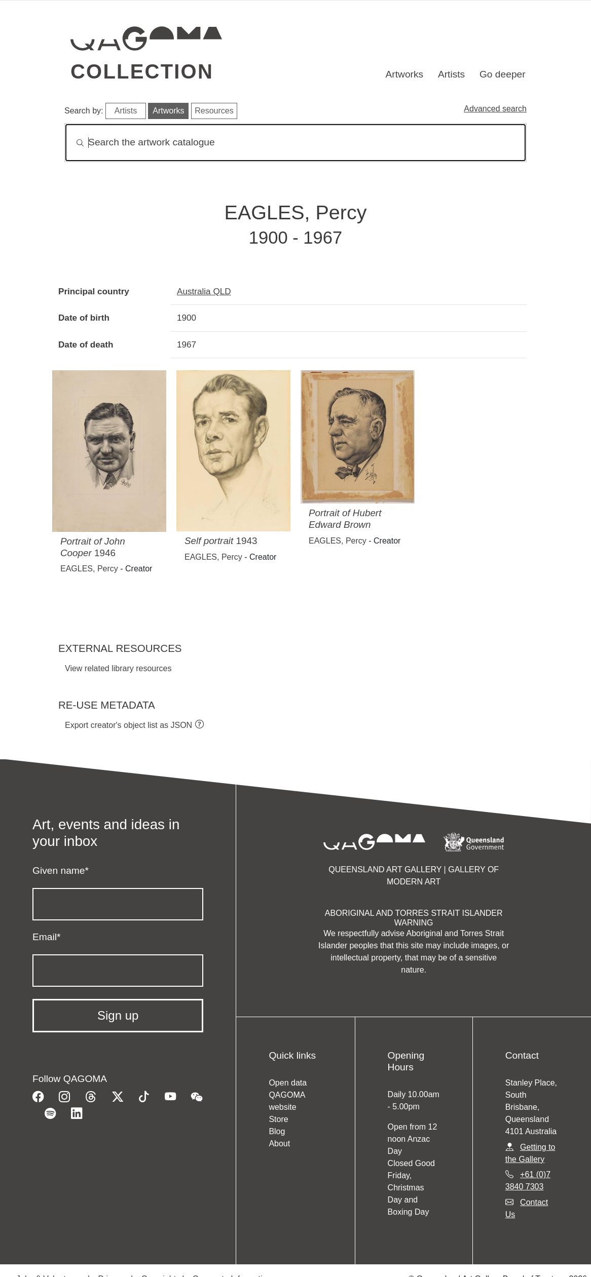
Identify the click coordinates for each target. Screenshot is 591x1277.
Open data (288, 1082)
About (279, 1143)
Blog (277, 1131)
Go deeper (502, 74)
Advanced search (495, 108)
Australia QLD (204, 291)
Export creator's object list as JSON (128, 725)
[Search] (295, 142)
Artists (451, 74)
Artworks (405, 74)
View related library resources (118, 668)
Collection (141, 71)
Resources (214, 110)
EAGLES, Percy (89, 568)
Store (278, 1119)
